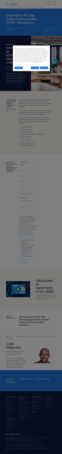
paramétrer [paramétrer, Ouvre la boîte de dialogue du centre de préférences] (18, 67)
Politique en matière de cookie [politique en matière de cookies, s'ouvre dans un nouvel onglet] (38, 61)
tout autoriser (44, 67)
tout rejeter (35, 67)
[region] (31, 58)
